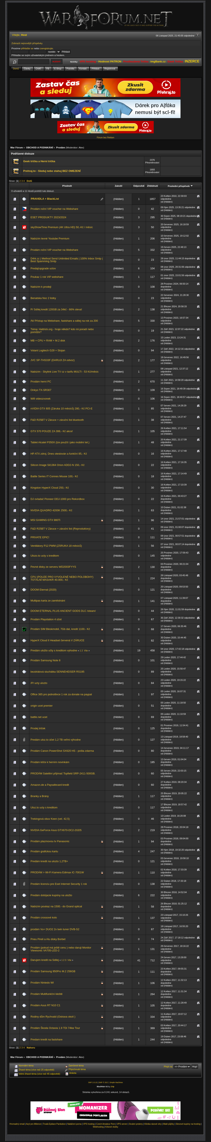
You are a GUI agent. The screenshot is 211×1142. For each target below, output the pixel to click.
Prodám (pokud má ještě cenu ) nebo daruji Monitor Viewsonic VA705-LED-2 (60, 949)
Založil (118, 185)
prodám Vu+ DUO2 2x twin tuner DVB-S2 (54, 929)
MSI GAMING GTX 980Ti (45, 520)
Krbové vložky (111, 1127)
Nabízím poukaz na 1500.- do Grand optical (56, 906)
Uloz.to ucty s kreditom (43, 807)
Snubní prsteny (136, 1124)
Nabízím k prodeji (40, 286)
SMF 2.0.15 (92, 1082)
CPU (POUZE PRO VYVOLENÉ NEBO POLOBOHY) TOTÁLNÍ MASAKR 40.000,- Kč (61, 578)
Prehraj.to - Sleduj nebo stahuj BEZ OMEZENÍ (52, 170)
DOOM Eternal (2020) (43, 589)
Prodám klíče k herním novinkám (49, 762)
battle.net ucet (38, 717)
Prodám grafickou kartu (44, 851)
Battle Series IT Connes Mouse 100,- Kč (54, 476)
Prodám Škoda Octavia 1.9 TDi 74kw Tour (55, 1027)
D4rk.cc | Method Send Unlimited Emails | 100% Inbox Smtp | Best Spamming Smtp (66, 260)
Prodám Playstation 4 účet (46, 619)
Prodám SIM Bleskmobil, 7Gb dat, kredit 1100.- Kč (60, 629)
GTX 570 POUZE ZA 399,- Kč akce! (51, 431)
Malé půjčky (168, 1124)
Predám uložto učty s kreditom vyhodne (53, 650)
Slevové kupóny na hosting (188, 1124)
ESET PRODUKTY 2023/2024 (48, 217)
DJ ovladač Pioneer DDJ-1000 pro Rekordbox (57, 499)
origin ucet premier (41, 705)
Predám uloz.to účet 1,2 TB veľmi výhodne (55, 739)
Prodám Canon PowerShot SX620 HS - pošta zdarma (62, 750)
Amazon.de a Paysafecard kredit (49, 784)
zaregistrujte (46, 48)
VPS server (122, 1124)
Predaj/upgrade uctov (43, 268)
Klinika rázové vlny (153, 1124)
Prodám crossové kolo (43, 917)
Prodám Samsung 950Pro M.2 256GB (52, 971)
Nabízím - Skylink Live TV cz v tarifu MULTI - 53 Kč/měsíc (64, 371)
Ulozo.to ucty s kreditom (44, 555)
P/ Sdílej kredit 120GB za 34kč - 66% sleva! (56, 309)
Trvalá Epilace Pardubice (54, 1124)
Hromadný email (17, 1124)
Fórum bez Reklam (105, 137)
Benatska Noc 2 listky (43, 298)
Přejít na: (168, 1066)
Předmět (67, 185)
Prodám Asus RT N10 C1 (45, 1005)
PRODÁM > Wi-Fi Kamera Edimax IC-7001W (57, 872)
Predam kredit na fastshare (46, 1039)
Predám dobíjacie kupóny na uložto (51, 895)
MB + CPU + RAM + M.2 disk (47, 340)
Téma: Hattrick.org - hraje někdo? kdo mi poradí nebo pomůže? (62, 331)
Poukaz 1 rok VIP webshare (46, 276)
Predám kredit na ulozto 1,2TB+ (49, 861)
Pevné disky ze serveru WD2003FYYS (53, 566)
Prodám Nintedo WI (42, 982)
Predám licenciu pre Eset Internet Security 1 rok (58, 883)
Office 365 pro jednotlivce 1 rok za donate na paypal (61, 694)
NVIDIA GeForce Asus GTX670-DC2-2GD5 (55, 830)
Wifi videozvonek (40, 398)
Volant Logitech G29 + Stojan (47, 350)
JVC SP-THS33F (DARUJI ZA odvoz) (52, 360)
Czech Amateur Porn (105, 1124)
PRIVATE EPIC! (39, 537)
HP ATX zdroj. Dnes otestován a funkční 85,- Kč (58, 453)
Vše (86, 650)
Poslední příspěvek (180, 186)
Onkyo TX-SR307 (40, 390)
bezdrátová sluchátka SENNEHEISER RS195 (57, 671)
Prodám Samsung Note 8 (45, 660)
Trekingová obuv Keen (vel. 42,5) (50, 818)
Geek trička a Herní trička (39, 161)
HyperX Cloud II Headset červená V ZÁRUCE (57, 640)
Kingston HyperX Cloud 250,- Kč (49, 487)
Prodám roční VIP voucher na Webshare (54, 208)
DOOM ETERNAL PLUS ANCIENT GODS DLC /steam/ (63, 610)
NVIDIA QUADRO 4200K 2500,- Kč (51, 510)
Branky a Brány (39, 796)
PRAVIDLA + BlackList (45, 198)
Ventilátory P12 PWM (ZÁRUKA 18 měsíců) (56, 545)
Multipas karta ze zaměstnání (47, 600)
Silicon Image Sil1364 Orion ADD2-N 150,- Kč (57, 465)
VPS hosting (88, 1124)
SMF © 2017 (104, 1082)
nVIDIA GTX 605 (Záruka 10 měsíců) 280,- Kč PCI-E (61, 408)
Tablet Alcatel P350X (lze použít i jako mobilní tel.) (59, 442)
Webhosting (98, 1127)
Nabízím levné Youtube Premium (49, 238)
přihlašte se (27, 48)
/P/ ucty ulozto (38, 683)
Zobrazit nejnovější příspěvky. (27, 43)
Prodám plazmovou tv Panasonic (49, 841)
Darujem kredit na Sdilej (44, 959)
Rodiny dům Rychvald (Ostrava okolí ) (52, 1016)
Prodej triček (37, 728)
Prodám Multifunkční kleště (46, 993)
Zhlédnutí (152, 185)
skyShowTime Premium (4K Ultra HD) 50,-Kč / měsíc (61, 227)
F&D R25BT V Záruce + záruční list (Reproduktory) (60, 528)
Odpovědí (138, 185)
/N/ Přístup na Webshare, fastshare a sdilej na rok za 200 (64, 320)
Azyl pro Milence (33, 1124)
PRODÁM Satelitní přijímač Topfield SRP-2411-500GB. (62, 773)
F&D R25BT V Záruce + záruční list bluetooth (57, 419)
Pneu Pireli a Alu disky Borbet (47, 939)
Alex (81, 147)
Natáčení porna (74, 1124)
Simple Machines (116, 1082)
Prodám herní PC (40, 381)
